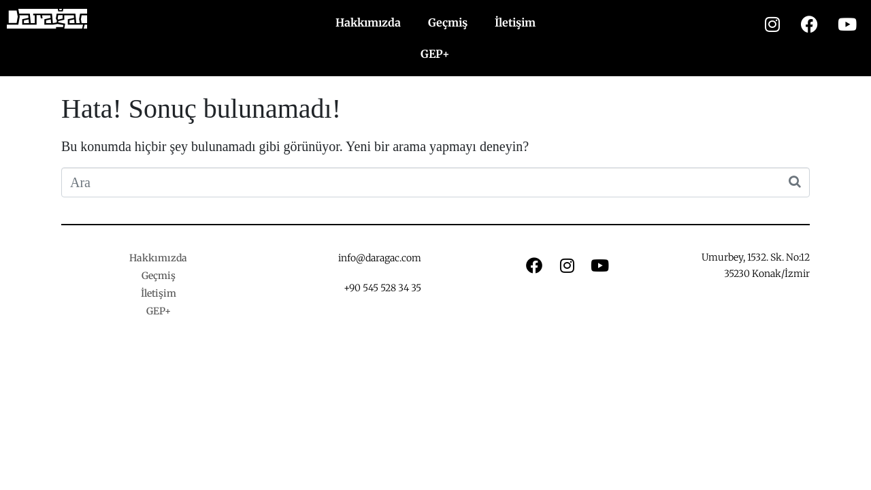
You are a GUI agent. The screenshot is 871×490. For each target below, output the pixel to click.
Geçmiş (447, 22)
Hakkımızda (368, 22)
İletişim (515, 22)
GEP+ (435, 54)
